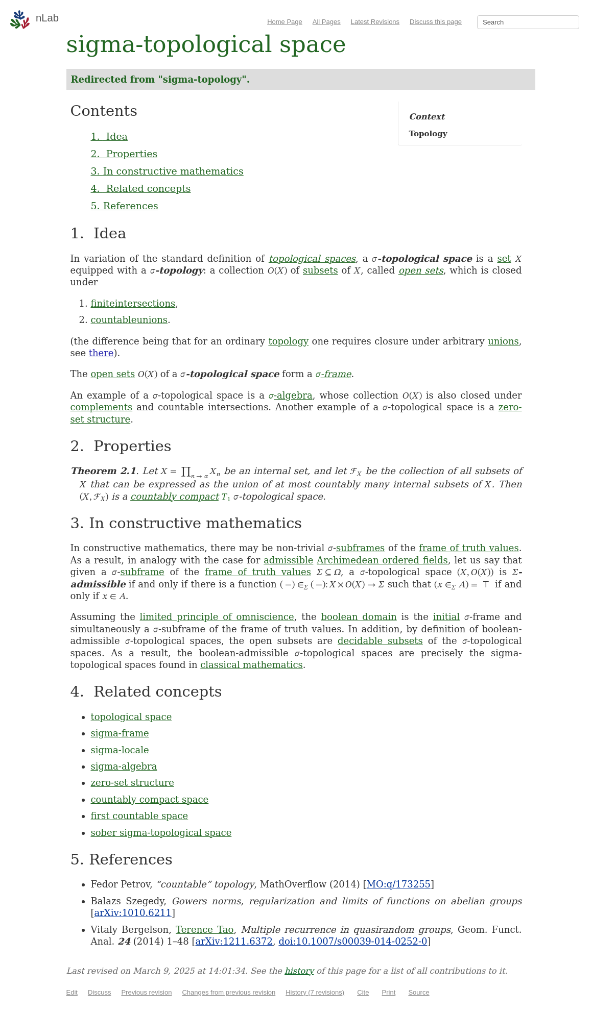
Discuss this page (436, 22)
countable (114, 319)
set (504, 258)
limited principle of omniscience (217, 616)
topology (288, 341)
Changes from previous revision (228, 992)
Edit (72, 992)
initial (446, 616)
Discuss (99, 992)
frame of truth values (469, 547)
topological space (131, 716)
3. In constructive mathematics (167, 171)
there (101, 353)
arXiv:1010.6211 (133, 912)
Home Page (284, 22)
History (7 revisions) (315, 992)
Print (389, 992)
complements (101, 407)
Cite (363, 992)
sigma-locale (120, 750)
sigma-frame (120, 733)
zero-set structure (132, 782)
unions (152, 319)
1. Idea (109, 136)
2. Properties (124, 153)
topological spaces (312, 258)
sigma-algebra (124, 766)
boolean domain (359, 616)
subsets (320, 270)
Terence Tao (204, 929)
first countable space (139, 815)
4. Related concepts (141, 188)
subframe (142, 571)
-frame (333, 373)
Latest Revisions (375, 22)
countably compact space (150, 799)
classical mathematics (251, 664)
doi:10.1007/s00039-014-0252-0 (352, 941)
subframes (360, 547)
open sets (420, 270)
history (299, 971)
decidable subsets (380, 640)
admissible (288, 560)
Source (418, 992)
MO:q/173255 (398, 884)
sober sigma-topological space (161, 832)
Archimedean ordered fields (382, 560)
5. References (124, 205)
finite (103, 303)
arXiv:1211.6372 (234, 941)
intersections (145, 303)
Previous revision (146, 992)
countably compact (174, 496)
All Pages (327, 22)
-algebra (291, 395)
